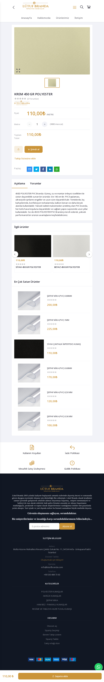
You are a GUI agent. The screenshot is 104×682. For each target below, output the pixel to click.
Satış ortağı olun (52, 643)
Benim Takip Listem (52, 634)
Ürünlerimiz (62, 17)
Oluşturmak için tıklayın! (52, 559)
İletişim (79, 17)
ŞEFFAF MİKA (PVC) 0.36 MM (59, 416)
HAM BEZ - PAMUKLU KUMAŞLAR (52, 604)
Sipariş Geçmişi (52, 630)
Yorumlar (35, 183)
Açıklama (19, 183)
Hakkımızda (43, 17)
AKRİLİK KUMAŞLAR (52, 595)
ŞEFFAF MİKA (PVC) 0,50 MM (59, 392)
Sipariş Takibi (52, 639)
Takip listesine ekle (25, 158)
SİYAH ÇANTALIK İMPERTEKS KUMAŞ (64, 344)
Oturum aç (52, 626)
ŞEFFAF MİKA (52, 600)
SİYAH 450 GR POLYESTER (28, 267)
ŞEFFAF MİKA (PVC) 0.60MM (59, 368)
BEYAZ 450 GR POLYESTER (67, 267)
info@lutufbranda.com (52, 567)
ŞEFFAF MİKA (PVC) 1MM (58, 320)
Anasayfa (26, 17)
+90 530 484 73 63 (52, 574)
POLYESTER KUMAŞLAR (52, 591)
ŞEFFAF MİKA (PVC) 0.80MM (59, 296)
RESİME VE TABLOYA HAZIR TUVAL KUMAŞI (52, 609)
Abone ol (67, 526)
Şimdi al (33, 149)
